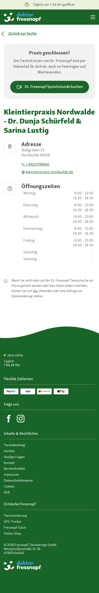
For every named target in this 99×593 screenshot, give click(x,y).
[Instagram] (21, 419)
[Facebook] (9, 419)
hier (35, 291)
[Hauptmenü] (92, 17)
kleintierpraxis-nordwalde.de (47, 171)
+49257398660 (35, 164)
